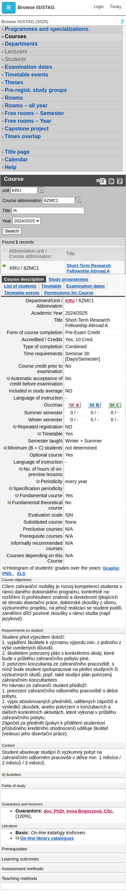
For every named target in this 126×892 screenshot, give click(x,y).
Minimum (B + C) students (35, 448)
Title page (17, 152)
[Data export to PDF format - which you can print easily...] (101, 181)
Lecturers (16, 51)
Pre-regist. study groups (36, 90)
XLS (21, 573)
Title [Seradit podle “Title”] (70, 253)
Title (6, 210)
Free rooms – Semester (34, 113)
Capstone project (27, 129)
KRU (70, 300)
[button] (8, 7)
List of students (20, 285)
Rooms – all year (26, 105)
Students (15, 59)
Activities (13, 775)
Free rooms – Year (28, 121)
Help (10, 167)
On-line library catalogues (47, 838)
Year (6, 220)
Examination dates (28, 67)
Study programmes (68, 279)
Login (98, 6)
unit (5, 190)
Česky (115, 6)
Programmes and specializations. (47, 29)
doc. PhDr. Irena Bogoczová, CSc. (79, 811)
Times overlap (23, 136)
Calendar (16, 159)
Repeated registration (39, 426)
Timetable (51, 285)
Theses (14, 82)
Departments (21, 44)
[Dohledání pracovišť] (41, 190)
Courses (15, 37)
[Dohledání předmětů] (78, 200)
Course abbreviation (21, 200)
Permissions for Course (68, 292)
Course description (24, 279)
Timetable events (26, 74)
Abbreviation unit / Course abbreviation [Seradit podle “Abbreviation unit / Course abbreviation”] (30, 253)
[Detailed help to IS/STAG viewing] (119, 181)
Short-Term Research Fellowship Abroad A (89, 268)
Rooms (14, 98)
